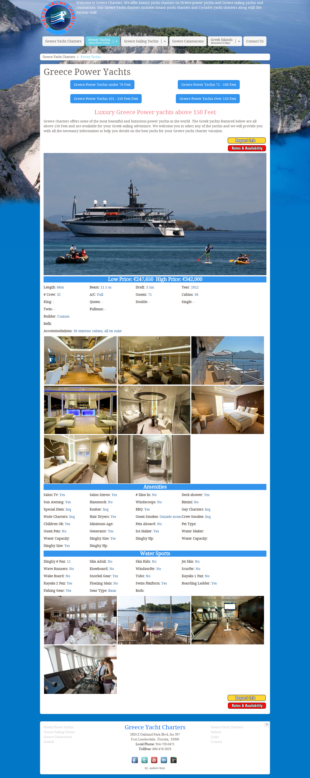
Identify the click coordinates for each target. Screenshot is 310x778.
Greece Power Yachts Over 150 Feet (207, 99)
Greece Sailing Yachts (59, 732)
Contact (216, 742)
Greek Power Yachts (58, 727)
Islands (49, 742)
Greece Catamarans (58, 737)
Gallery (216, 732)
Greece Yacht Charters (59, 57)
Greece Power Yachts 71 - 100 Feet (208, 85)
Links (215, 737)
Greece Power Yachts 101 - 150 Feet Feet (106, 99)
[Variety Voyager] (80, 338)
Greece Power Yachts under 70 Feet (102, 85)
